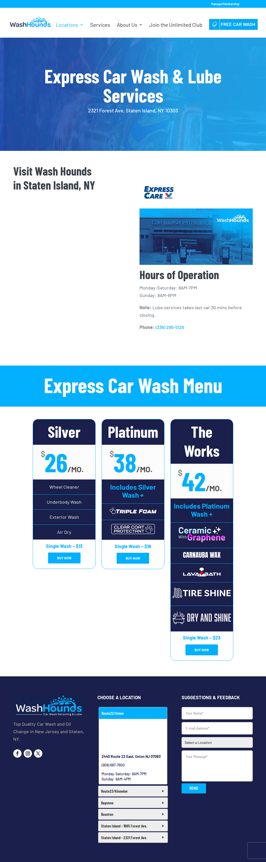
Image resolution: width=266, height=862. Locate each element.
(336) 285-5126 (170, 327)
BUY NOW (64, 558)
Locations (67, 25)
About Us (127, 25)
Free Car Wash (233, 24)
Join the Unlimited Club (175, 25)
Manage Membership (225, 4)
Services (100, 25)
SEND (193, 788)
